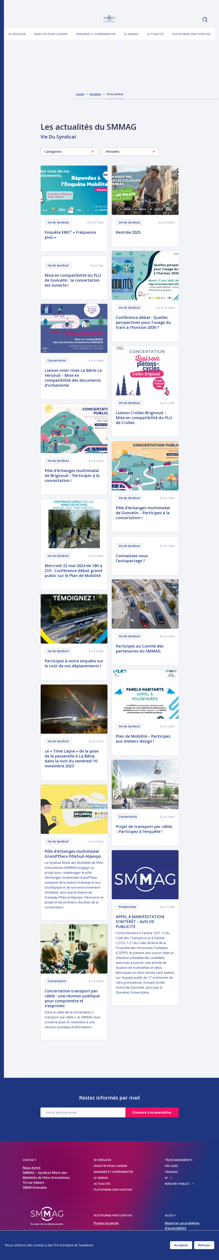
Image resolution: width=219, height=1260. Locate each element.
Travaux (171, 1172)
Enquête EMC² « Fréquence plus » (70, 235)
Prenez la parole (106, 1223)
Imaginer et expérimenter (96, 34)
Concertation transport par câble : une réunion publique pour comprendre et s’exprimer (72, 998)
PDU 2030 (171, 1166)
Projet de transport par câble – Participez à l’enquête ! (144, 829)
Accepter (181, 1245)
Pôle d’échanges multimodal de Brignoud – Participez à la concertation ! (72, 475)
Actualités (155, 34)
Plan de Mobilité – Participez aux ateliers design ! (143, 739)
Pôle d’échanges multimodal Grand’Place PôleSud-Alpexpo (73, 854)
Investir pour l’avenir (51, 34)
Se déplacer (17, 34)
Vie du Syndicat (58, 222)
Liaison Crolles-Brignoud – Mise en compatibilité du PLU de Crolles (144, 417)
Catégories (69, 151)
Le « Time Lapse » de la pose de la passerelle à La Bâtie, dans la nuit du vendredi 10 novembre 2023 (72, 758)
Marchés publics (179, 1184)
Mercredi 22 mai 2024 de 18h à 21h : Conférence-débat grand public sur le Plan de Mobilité (73, 570)
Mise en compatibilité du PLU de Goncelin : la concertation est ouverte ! (73, 280)
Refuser (204, 1245)
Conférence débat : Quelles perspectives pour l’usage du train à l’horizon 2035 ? (143, 322)
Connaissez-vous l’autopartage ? (132, 558)
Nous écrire (31, 1168)
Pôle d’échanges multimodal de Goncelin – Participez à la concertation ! (143, 512)
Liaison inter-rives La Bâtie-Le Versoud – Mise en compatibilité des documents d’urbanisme (73, 378)
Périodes (130, 151)
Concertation (57, 360)
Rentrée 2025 (128, 232)
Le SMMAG (131, 34)
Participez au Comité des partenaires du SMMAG (140, 648)
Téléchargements (178, 1160)
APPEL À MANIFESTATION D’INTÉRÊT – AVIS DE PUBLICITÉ (140, 921)
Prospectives (127, 907)
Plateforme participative (191, 34)
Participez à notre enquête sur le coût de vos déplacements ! (74, 663)
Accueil (80, 94)
